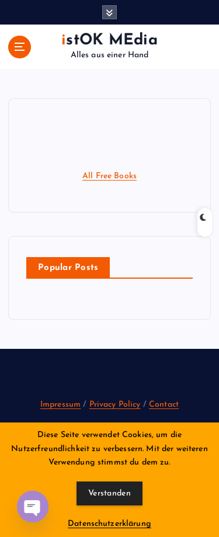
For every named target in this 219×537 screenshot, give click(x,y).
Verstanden (109, 493)
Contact (164, 404)
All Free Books (109, 176)
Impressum (60, 404)
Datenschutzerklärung (109, 523)
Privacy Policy (115, 404)
